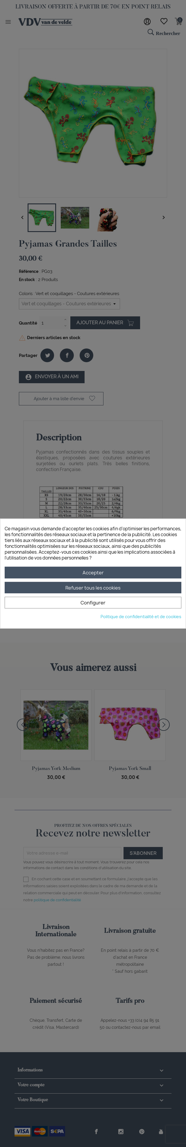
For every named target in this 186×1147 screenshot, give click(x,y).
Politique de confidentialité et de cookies (141, 616)
